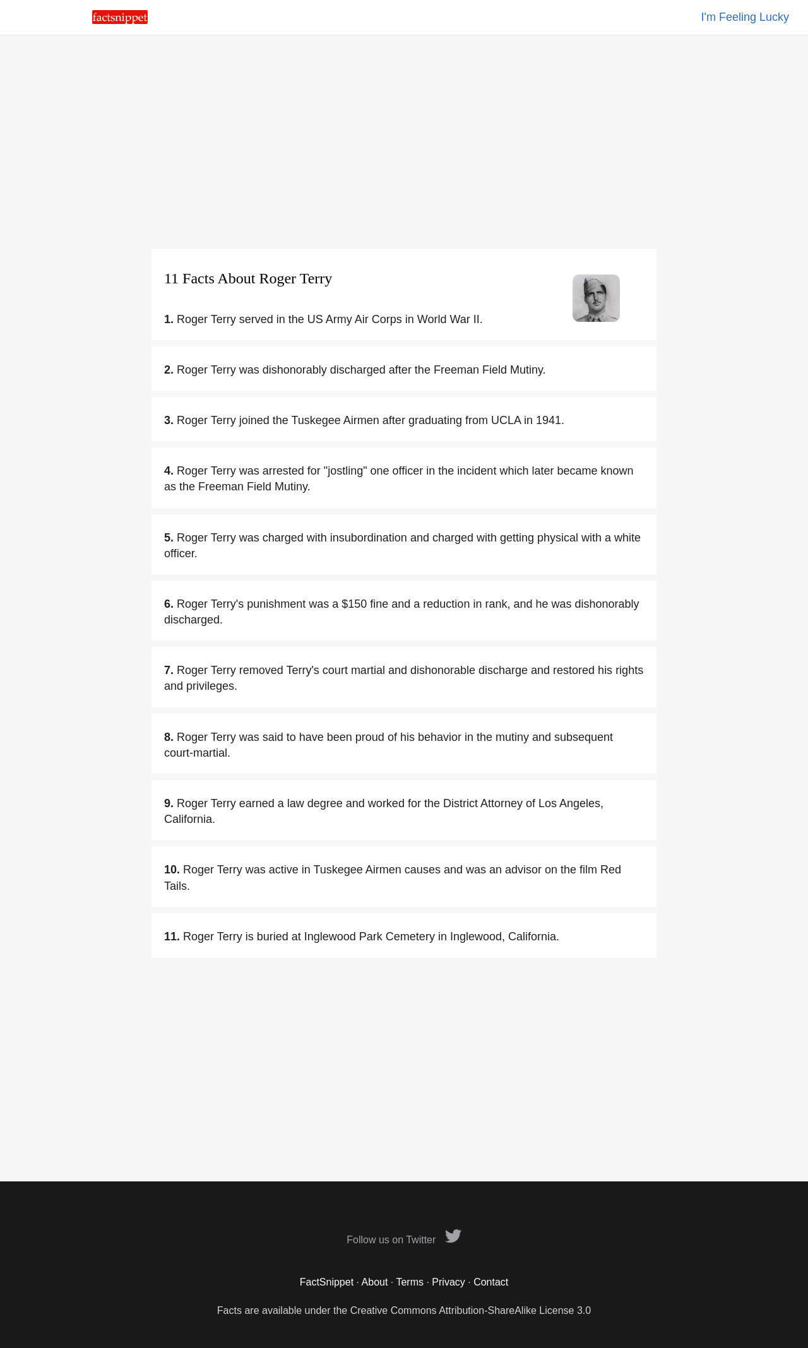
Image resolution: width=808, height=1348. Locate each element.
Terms (410, 1282)
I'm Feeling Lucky (745, 17)
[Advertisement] (404, 142)
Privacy (448, 1282)
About (375, 1282)
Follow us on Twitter (404, 1239)
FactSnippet (327, 1282)
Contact (490, 1282)
